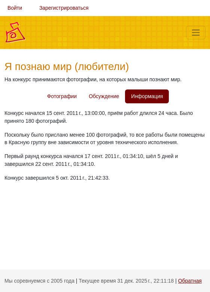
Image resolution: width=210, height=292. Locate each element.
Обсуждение (104, 96)
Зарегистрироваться (64, 8)
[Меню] (196, 32)
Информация (147, 96)
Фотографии (62, 96)
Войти (14, 8)
